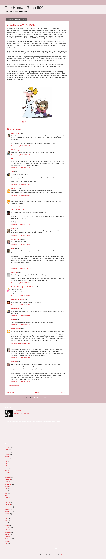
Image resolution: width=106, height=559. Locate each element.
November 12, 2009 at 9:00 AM (20, 195)
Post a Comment (14, 385)
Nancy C (14, 272)
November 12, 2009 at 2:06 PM (20, 283)
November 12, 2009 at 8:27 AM (20, 168)
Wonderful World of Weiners (20, 210)
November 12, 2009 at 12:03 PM (21, 268)
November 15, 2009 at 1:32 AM (20, 382)
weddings (14, 124)
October (7, 454)
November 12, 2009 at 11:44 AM (20, 235)
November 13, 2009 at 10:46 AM (20, 343)
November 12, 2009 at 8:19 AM (20, 155)
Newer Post (11, 392)
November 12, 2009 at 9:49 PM (20, 315)
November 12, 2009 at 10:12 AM (20, 224)
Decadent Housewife (17, 299)
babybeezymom (16, 347)
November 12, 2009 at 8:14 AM (20, 146)
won (12, 171)
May (6, 466)
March (7, 449)
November (8, 479)
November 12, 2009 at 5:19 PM (20, 296)
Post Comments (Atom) (41, 398)
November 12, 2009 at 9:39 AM (20, 206)
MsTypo (13, 228)
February (7, 447)
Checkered (14, 159)
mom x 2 (14, 199)
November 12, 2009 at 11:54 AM (20, 244)
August (7, 459)
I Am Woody (15, 150)
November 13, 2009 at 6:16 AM (20, 324)
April (6, 468)
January (7, 452)
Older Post (63, 392)
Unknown (14, 188)
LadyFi (13, 319)
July (6, 461)
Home (37, 392)
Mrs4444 (14, 361)
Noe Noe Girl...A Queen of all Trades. (23, 287)
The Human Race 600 (24, 7)
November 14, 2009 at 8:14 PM (20, 358)
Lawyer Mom (15, 308)
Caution (18, 410)
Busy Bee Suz (15, 133)
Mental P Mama (16, 239)
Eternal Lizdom (16, 328)
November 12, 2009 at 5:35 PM (20, 305)
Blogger (63, 555)
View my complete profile (21, 413)
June (6, 463)
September (8, 456)
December (8, 477)
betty (12, 248)
